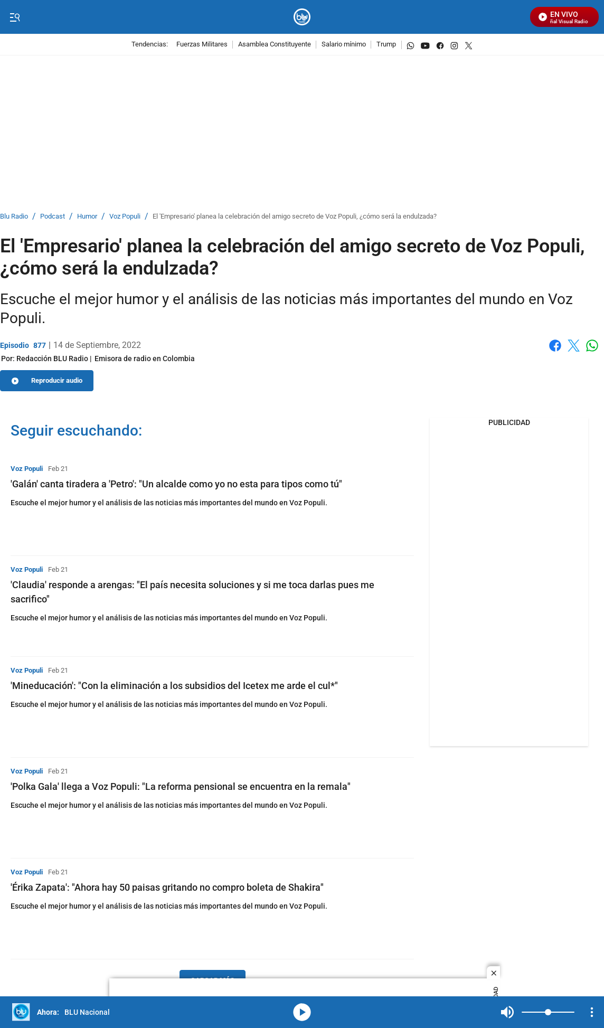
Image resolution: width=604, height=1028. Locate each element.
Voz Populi (124, 216)
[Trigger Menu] (14, 17)
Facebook (555, 345)
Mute (507, 1012)
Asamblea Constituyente (274, 45)
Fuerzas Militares (202, 45)
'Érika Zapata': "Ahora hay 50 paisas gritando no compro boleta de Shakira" (167, 887)
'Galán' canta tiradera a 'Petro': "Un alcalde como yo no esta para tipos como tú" (176, 483)
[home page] (302, 17)
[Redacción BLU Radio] (52, 358)
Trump (386, 45)
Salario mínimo (344, 45)
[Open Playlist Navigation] (591, 1012)
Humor (87, 216)
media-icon (302, 1012)
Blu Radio (14, 216)
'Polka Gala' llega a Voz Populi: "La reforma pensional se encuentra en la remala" (181, 786)
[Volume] (548, 1012)
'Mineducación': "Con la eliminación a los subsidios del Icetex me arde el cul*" (174, 685)
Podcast (52, 216)
